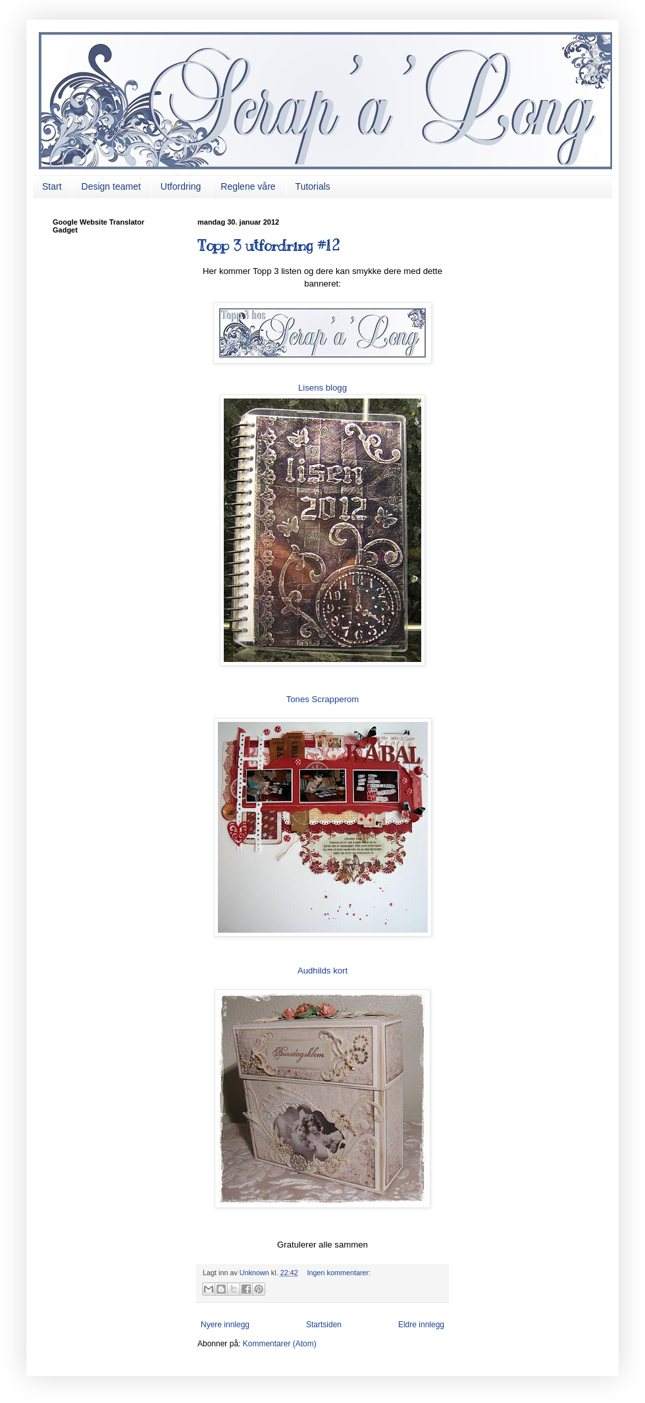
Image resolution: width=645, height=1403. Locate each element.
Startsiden (324, 1324)
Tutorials (313, 186)
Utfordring (181, 186)
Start (52, 186)
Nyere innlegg (225, 1324)
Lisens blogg (322, 388)
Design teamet (111, 186)
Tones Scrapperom (322, 699)
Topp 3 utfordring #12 (268, 245)
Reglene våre (247, 186)
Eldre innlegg (421, 1324)
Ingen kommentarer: (339, 1273)
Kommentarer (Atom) (280, 1343)
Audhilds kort (322, 971)
